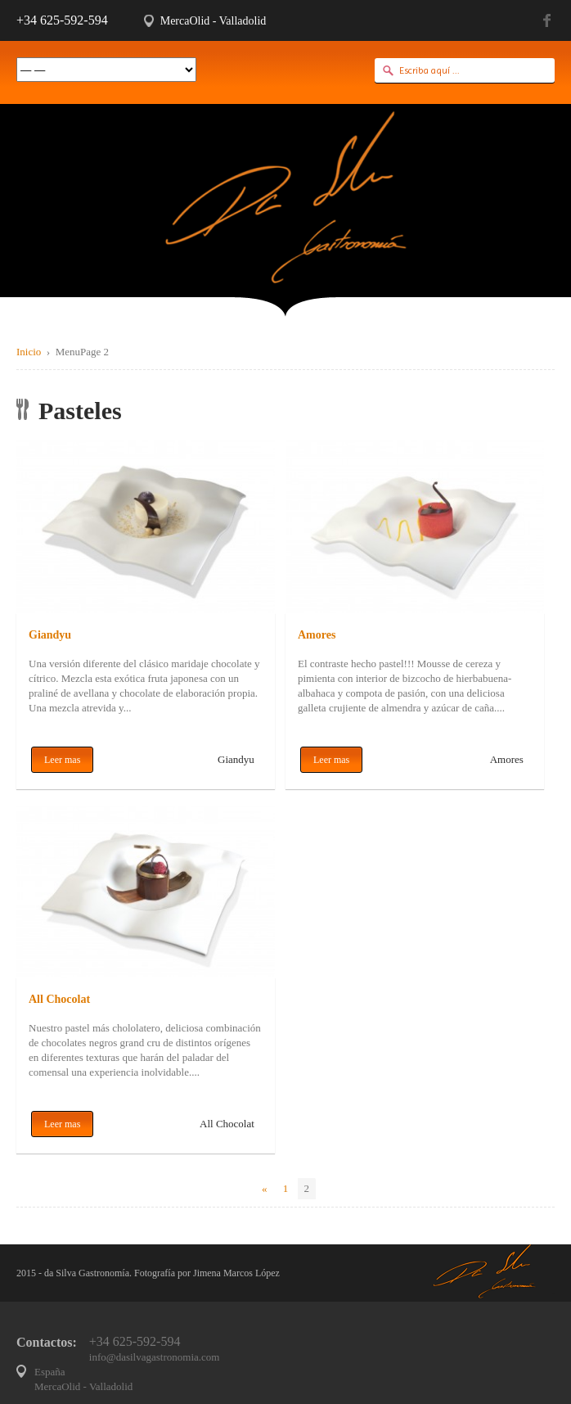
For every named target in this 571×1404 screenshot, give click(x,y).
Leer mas (62, 759)
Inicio (28, 351)
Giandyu (50, 635)
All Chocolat (59, 999)
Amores (316, 635)
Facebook (549, 20)
